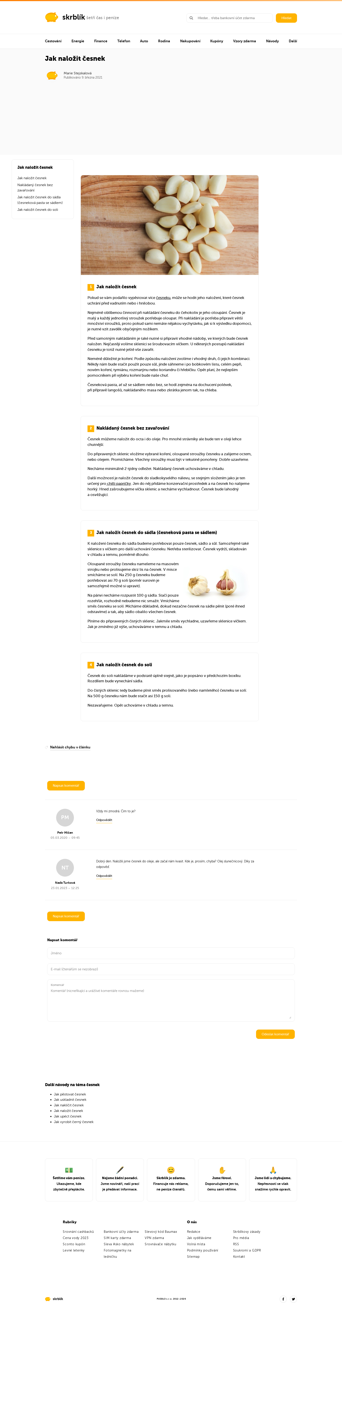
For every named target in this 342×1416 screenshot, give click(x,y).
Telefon (123, 41)
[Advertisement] (171, 116)
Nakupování (190, 41)
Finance (100, 41)
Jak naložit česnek (32, 178)
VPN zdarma (154, 1238)
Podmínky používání (202, 1250)
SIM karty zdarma (117, 1238)
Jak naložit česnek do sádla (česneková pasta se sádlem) (40, 200)
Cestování (53, 41)
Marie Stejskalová (78, 73)
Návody (272, 41)
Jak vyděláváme (199, 1238)
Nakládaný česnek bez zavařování (35, 188)
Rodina (164, 41)
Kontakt (239, 1256)
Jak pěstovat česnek (70, 1094)
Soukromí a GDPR (247, 1250)
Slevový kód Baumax (161, 1231)
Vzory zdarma (244, 41)
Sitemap (193, 1256)
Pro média (241, 1238)
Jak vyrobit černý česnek (74, 1122)
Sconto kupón (74, 1244)
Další (293, 41)
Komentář (57, 985)
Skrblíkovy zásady (247, 1231)
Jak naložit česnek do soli (37, 210)
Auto (144, 41)
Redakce (193, 1231)
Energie (77, 41)
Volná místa (196, 1244)
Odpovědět (104, 820)
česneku (163, 298)
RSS (236, 1244)
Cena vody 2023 (76, 1238)
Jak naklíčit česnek (69, 1105)
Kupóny (216, 41)
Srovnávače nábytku (160, 1244)
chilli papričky (118, 483)
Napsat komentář (66, 785)
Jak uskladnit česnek (70, 1100)
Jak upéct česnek (67, 1116)
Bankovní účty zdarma (121, 1231)
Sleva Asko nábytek (119, 1244)
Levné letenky (74, 1250)
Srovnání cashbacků (78, 1231)
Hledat (286, 18)
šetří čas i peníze (102, 17)
